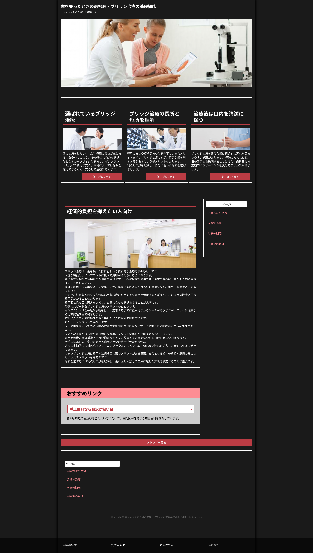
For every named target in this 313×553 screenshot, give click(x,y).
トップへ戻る (156, 442)
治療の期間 (215, 233)
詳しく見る (104, 176)
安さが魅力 (118, 545)
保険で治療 (215, 223)
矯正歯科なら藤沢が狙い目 (91, 409)
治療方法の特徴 (217, 213)
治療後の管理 (216, 244)
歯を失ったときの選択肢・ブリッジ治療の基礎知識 (108, 6)
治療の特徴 (70, 545)
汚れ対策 (214, 545)
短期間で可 (167, 545)
